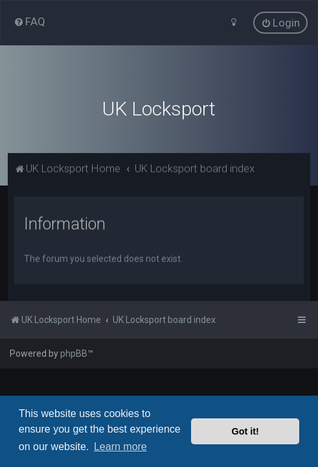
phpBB (73, 353)
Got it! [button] (245, 431)
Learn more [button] (120, 446)
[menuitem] (29, 21)
